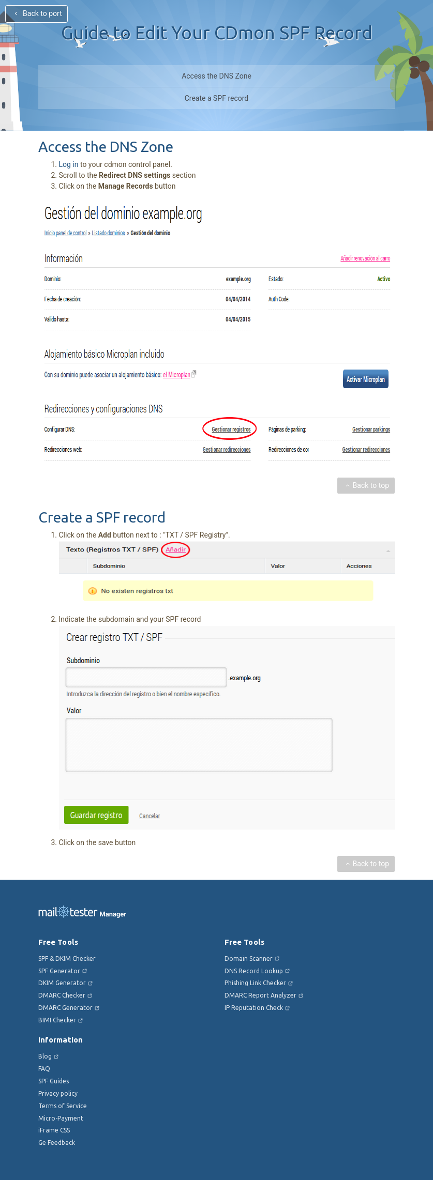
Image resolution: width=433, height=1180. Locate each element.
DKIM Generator (62, 982)
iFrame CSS (54, 1130)
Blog (45, 1056)
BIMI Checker (57, 1020)
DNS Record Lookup (254, 971)
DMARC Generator (65, 1007)
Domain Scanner (249, 958)
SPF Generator (59, 971)
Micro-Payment (60, 1118)
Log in (69, 164)
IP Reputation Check (254, 1007)
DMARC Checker (61, 995)
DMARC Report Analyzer (260, 995)
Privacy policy (58, 1093)
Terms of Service (62, 1105)
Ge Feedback (56, 1142)
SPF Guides (53, 1081)
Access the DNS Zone (216, 76)
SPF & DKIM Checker (67, 958)
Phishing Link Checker (255, 982)
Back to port (37, 13)
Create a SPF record (217, 98)
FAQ (44, 1068)
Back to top (365, 485)
